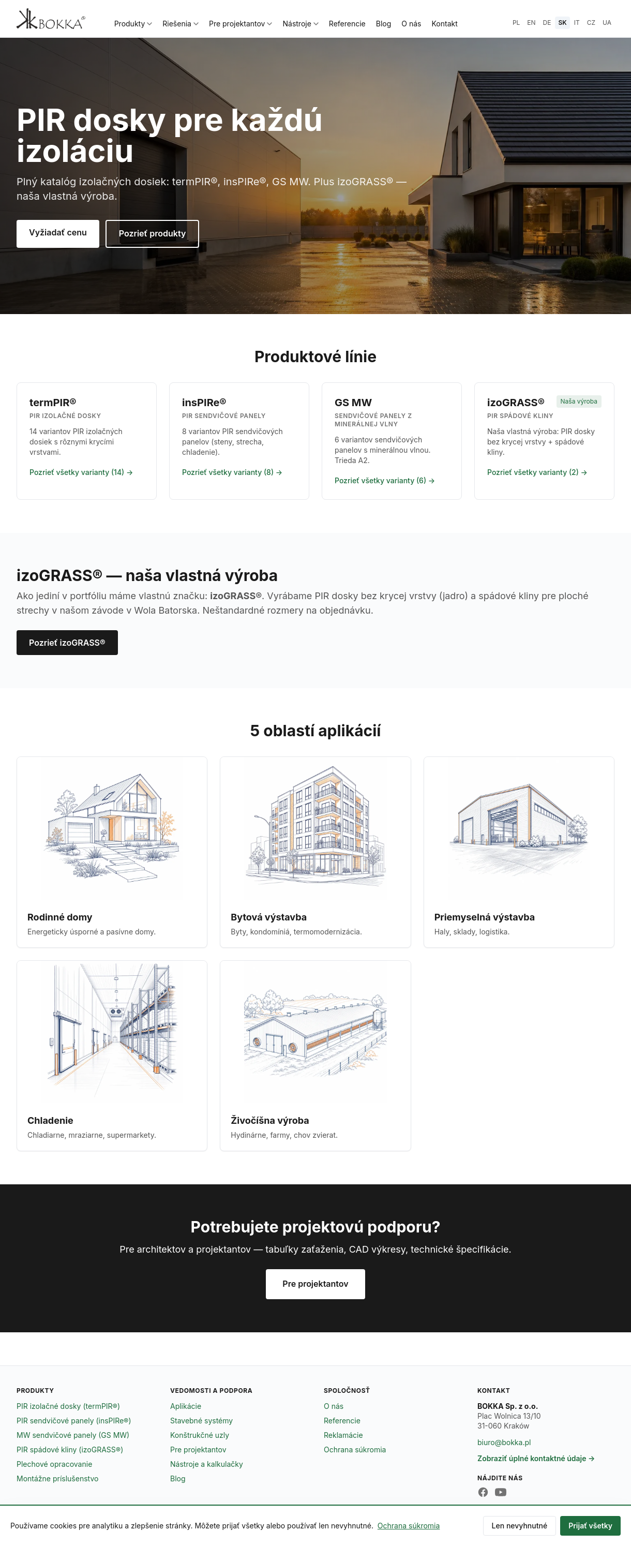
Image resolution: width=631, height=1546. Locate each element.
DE (547, 22)
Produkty (133, 23)
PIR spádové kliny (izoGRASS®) (70, 1449)
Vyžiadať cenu (58, 232)
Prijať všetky (590, 1525)
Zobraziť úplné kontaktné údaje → (536, 1458)
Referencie (347, 23)
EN (531, 22)
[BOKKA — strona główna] (51, 18)
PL (516, 22)
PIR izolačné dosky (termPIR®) (68, 1406)
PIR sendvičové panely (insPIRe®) (74, 1420)
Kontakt (445, 23)
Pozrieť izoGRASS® (67, 642)
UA (607, 22)
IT (577, 22)
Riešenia (180, 23)
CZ (591, 22)
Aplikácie (185, 1406)
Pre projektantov (241, 23)
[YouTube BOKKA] (500, 1492)
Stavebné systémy (201, 1420)
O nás (411, 23)
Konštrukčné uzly (199, 1435)
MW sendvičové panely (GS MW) (73, 1435)
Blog (384, 23)
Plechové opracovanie (54, 1464)
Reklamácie (343, 1435)
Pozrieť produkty (152, 233)
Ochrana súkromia (355, 1449)
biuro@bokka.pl (504, 1442)
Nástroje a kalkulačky (206, 1464)
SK (562, 22)
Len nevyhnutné (520, 1525)
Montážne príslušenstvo (57, 1478)
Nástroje (300, 23)
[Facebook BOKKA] (483, 1492)
